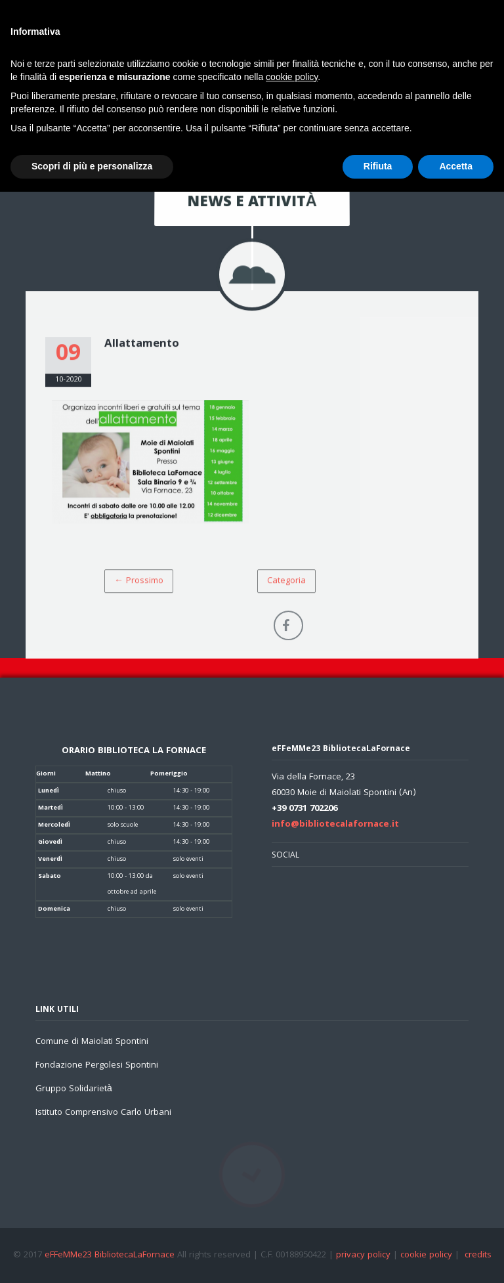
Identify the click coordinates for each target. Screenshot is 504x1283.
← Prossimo (138, 582)
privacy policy (363, 1255)
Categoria (286, 582)
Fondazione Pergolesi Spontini (96, 1065)
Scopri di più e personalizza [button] (92, 166)
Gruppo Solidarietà (73, 1089)
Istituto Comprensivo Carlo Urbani (103, 1113)
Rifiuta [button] (378, 166)
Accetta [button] (455, 166)
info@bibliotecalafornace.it (335, 824)
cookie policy (426, 1255)
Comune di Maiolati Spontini (91, 1042)
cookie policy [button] (292, 77)
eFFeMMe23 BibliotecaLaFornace (111, 1255)
